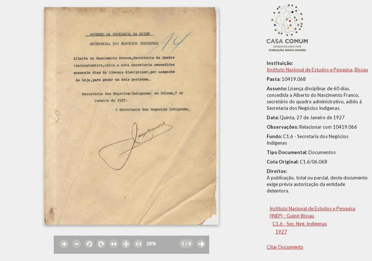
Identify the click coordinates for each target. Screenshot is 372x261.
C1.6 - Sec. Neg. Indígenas (299, 224)
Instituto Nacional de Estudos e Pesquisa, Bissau (317, 69)
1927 (281, 232)
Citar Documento (285, 247)
